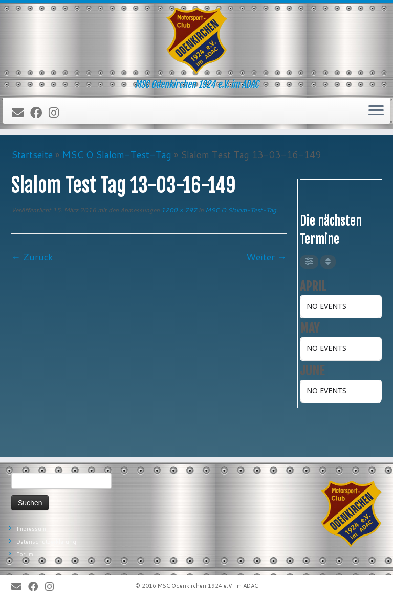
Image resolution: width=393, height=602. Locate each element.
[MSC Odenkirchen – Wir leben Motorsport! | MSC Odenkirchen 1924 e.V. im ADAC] (196, 41)
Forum (24, 554)
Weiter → (266, 256)
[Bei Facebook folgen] (39, 113)
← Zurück (32, 256)
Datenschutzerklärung (46, 542)
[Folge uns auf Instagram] (57, 113)
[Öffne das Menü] (376, 111)
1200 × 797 (178, 210)
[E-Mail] (21, 113)
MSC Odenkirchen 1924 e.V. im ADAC (208, 586)
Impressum (31, 529)
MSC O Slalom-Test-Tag (116, 154)
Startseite (32, 154)
